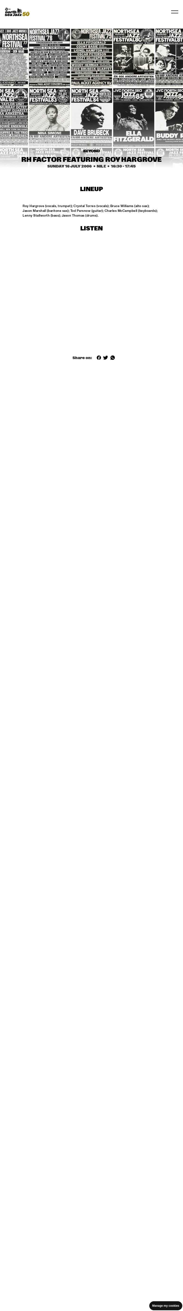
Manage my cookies (165, 1305)
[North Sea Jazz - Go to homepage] (17, 12)
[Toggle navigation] (174, 12)
